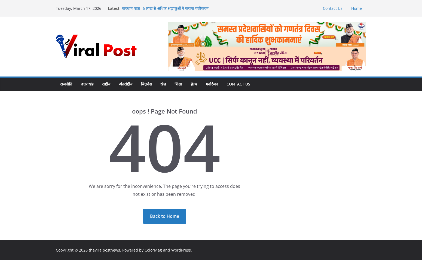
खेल (163, 84)
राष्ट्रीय (106, 84)
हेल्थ (194, 84)
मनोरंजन (212, 84)
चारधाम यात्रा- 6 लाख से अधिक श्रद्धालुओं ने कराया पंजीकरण (165, 8)
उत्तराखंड (87, 84)
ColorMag (153, 250)
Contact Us (333, 8)
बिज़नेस (146, 84)
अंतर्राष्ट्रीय (125, 84)
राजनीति (66, 84)
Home (356, 8)
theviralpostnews (104, 250)
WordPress (181, 250)
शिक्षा (178, 84)
